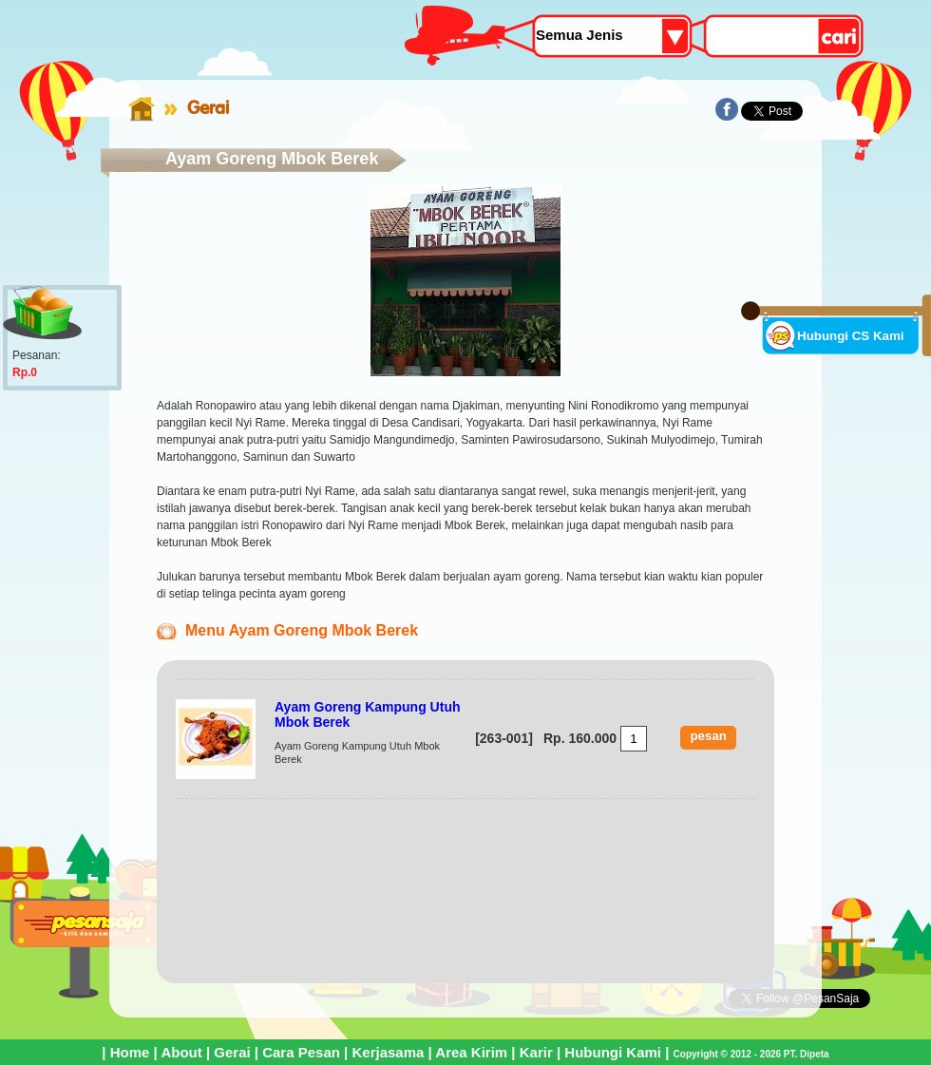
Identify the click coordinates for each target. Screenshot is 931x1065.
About (181, 1052)
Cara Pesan (301, 1052)
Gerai (208, 107)
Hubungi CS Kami (850, 336)
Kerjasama (388, 1052)
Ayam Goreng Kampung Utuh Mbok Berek (368, 714)
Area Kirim (471, 1052)
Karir (536, 1052)
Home (130, 1052)
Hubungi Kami (612, 1052)
